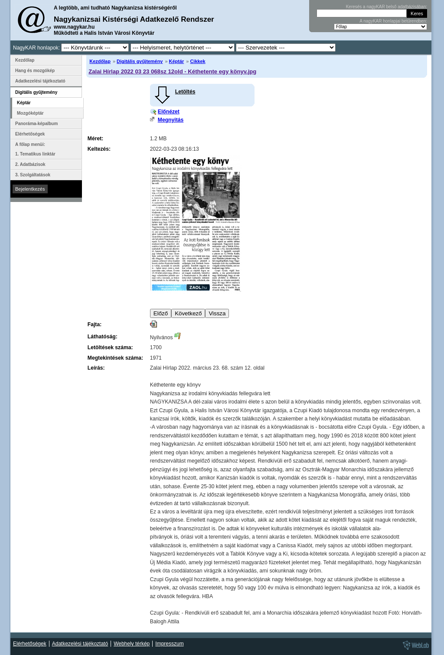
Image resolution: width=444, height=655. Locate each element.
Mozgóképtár (30, 113)
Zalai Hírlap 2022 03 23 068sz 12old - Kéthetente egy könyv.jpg (172, 71)
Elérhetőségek (30, 134)
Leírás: (96, 368)
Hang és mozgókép (35, 70)
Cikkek (197, 61)
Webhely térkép (132, 644)
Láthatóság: (103, 337)
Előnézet (169, 112)
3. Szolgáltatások (32, 174)
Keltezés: (99, 149)
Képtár (176, 61)
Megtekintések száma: (115, 358)
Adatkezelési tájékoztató (40, 81)
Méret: (95, 139)
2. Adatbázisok (30, 164)
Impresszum (169, 644)
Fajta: (94, 324)
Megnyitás (170, 120)
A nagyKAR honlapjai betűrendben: (393, 21)
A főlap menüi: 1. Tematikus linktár (35, 149)
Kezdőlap (100, 61)
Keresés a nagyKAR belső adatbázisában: (386, 6)
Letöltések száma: (110, 347)
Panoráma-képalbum (36, 123)
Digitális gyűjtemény (140, 61)
